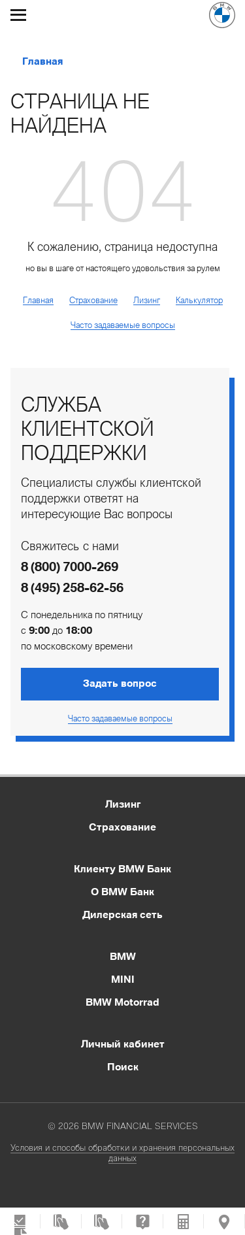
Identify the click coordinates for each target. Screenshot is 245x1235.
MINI (123, 979)
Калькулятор (199, 300)
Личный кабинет (123, 1043)
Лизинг (146, 300)
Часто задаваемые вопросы (123, 325)
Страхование (93, 300)
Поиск (123, 1066)
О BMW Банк (122, 891)
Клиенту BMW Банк (122, 868)
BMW (123, 956)
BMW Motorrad (122, 1002)
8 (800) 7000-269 (69, 566)
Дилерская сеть (122, 914)
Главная (42, 61)
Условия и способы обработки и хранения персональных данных (122, 1152)
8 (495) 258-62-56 (72, 587)
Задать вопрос (120, 683)
